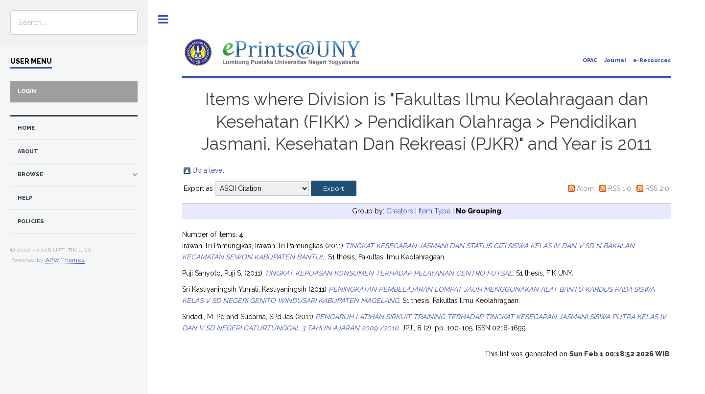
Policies (31, 221)
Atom (585, 188)
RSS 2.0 (657, 188)
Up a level (208, 170)
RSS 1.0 (619, 188)
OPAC (590, 60)
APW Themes (65, 259)
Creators (399, 211)
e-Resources (652, 60)
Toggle (163, 19)
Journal (615, 60)
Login (27, 91)
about (28, 151)
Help (25, 198)
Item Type (434, 211)
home (26, 128)
